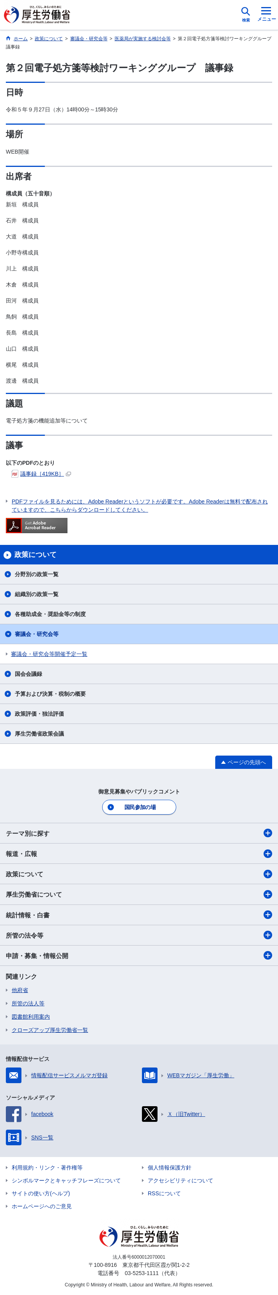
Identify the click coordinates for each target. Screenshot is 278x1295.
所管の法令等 (139, 935)
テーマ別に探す (139, 833)
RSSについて (164, 1193)
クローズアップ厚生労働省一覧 (50, 1030)
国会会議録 (28, 674)
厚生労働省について (139, 894)
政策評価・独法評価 (39, 714)
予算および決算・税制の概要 (50, 694)
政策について (139, 874)
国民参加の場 (140, 807)
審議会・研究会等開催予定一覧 (49, 654)
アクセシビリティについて (180, 1180)
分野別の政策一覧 (36, 574)
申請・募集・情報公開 (139, 955)
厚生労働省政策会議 (39, 734)
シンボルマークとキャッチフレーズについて (66, 1180)
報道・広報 (139, 853)
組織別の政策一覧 (36, 594)
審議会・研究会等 (36, 634)
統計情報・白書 (139, 914)
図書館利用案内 (31, 1017)
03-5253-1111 (142, 1273)
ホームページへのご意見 (42, 1206)
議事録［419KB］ (41, 474)
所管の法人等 (28, 1003)
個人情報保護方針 (169, 1167)
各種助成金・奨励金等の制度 (50, 614)
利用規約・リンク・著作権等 (47, 1167)
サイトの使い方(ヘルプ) (41, 1193)
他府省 (20, 990)
